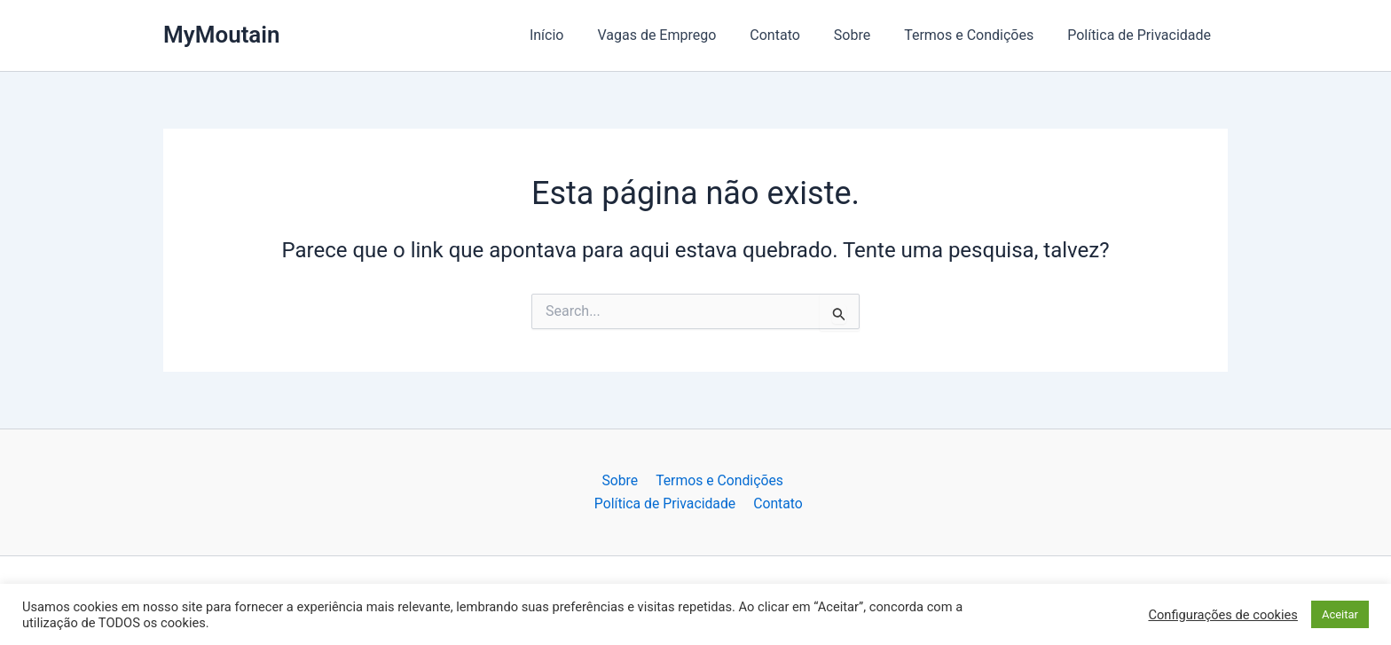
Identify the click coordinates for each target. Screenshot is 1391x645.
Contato (793, 35)
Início (576, 35)
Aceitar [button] (1340, 614)
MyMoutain (221, 34)
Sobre (865, 35)
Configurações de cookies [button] (1222, 615)
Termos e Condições (976, 35)
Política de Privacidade (1142, 35)
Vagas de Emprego (680, 35)
